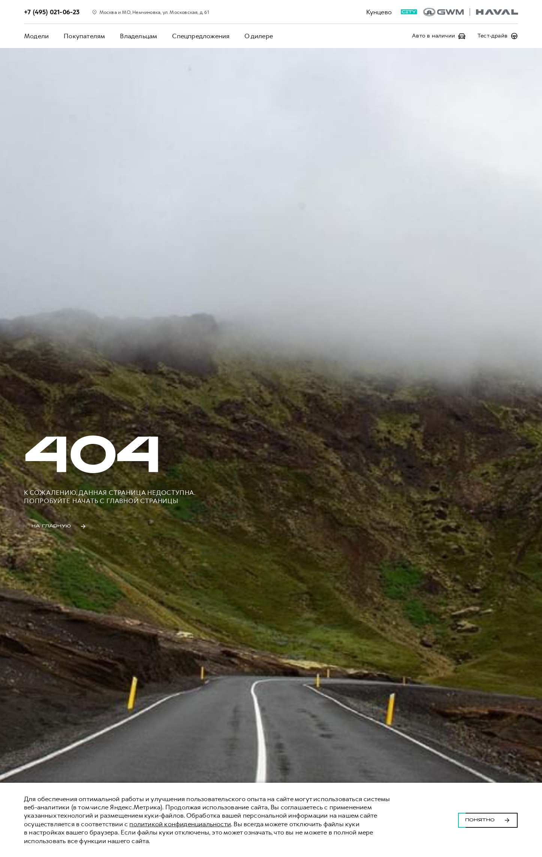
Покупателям (84, 36)
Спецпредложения (200, 36)
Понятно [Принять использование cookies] (488, 820)
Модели (36, 36)
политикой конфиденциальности (180, 824)
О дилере (258, 36)
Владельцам (138, 36)
